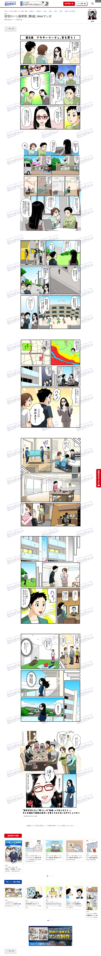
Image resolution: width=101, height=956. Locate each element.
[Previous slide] (6, 854)
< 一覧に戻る (10, 28)
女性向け (31, 11)
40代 (56, 11)
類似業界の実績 (13, 836)
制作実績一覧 (69, 3)
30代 (50, 11)
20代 (45, 11)
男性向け (39, 11)
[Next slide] (94, 854)
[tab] (47, 869)
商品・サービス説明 (70, 11)
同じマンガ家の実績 (13, 875)
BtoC (61, 11)
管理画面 (98, 1)
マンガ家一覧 (81, 3)
